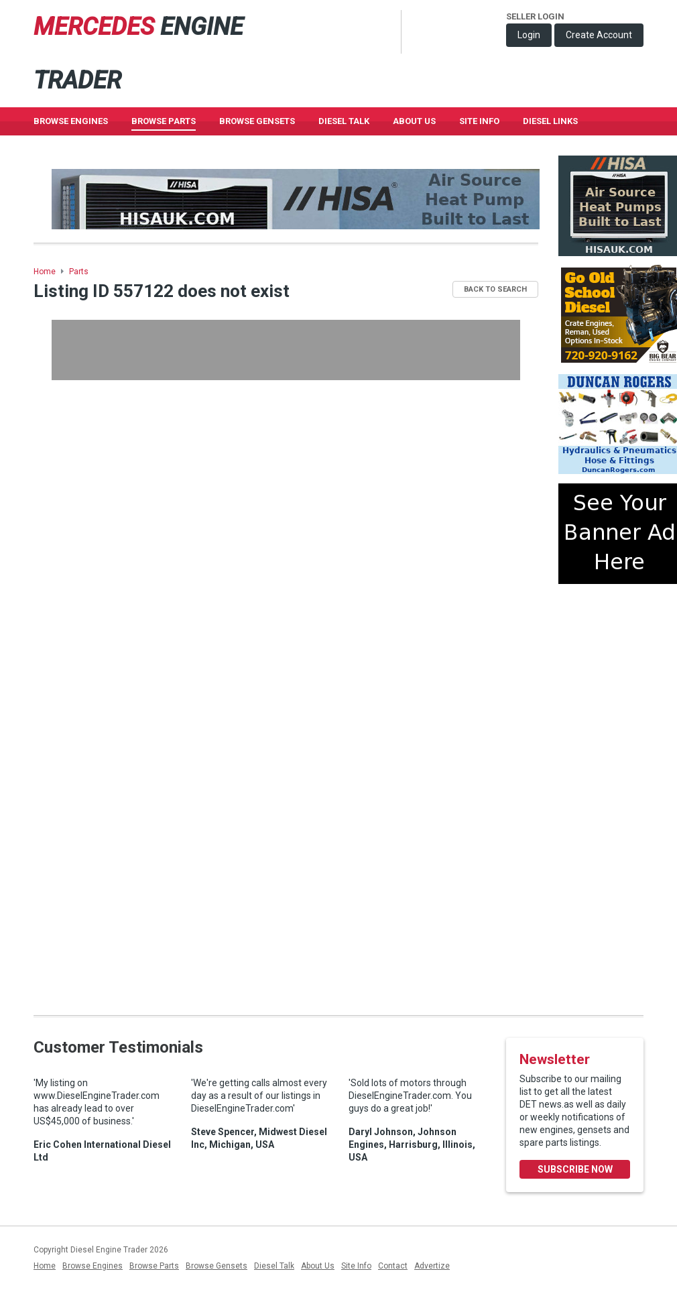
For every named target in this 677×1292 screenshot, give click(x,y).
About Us (414, 121)
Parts (78, 271)
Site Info (479, 121)
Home (45, 271)
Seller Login (535, 16)
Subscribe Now (575, 1169)
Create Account (599, 35)
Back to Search (495, 289)
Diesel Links (550, 121)
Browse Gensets (216, 1266)
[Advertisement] (286, 350)
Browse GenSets (257, 121)
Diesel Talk (343, 121)
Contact (393, 1266)
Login (528, 35)
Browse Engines (71, 121)
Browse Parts (163, 121)
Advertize (432, 1266)
